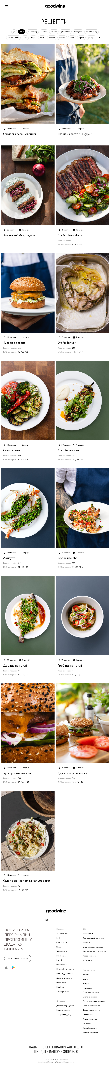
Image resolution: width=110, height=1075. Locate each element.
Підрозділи (87, 988)
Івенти (85, 979)
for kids (54, 31)
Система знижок (90, 997)
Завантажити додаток (17, 958)
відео (72, 37)
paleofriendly (91, 31)
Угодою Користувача (65, 1062)
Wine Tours (61, 982)
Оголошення (88, 1015)
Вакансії (86, 974)
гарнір (81, 37)
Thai (25, 37)
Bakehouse (61, 956)
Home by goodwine (64, 974)
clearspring (32, 31)
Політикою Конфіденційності (53, 1061)
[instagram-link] (46, 920)
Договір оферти (90, 1028)
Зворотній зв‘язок (90, 1032)
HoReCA (86, 942)
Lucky (58, 938)
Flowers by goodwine (65, 969)
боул (33, 37)
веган (42, 37)
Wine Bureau (88, 933)
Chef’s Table (61, 942)
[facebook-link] (53, 920)
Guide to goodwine (64, 978)
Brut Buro (60, 987)
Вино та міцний (63, 1010)
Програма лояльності (92, 992)
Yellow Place (61, 951)
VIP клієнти (87, 960)
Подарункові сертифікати (94, 1001)
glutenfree (65, 31)
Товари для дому (63, 1015)
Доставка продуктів (65, 1006)
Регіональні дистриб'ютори (94, 951)
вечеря (52, 37)
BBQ (22, 31)
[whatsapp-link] (65, 920)
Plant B (59, 960)
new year (78, 31)
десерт (91, 37)
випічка (62, 37)
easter (44, 31)
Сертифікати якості (91, 1006)
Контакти (87, 1023)
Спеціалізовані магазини (93, 947)
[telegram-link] (59, 920)
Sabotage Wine (62, 991)
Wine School (61, 965)
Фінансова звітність (91, 1010)
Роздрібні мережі (90, 956)
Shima (58, 947)
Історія (86, 983)
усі (14, 31)
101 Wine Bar (61, 933)
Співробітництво (90, 1019)
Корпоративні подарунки (93, 938)
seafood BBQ (13, 37)
